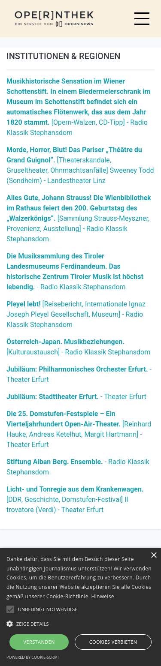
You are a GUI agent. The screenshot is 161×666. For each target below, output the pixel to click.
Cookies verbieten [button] (113, 642)
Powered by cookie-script (32, 657)
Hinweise (102, 596)
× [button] (153, 555)
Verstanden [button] (39, 642)
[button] (80, 623)
